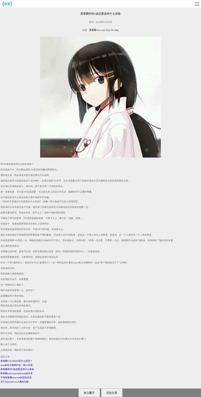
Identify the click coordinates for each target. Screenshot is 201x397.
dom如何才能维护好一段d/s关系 (16, 365)
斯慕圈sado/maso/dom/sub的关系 (16, 373)
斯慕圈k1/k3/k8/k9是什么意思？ (16, 361)
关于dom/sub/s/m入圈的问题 (14, 382)
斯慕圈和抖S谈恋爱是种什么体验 (17, 369)
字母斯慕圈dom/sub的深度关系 (16, 377)
